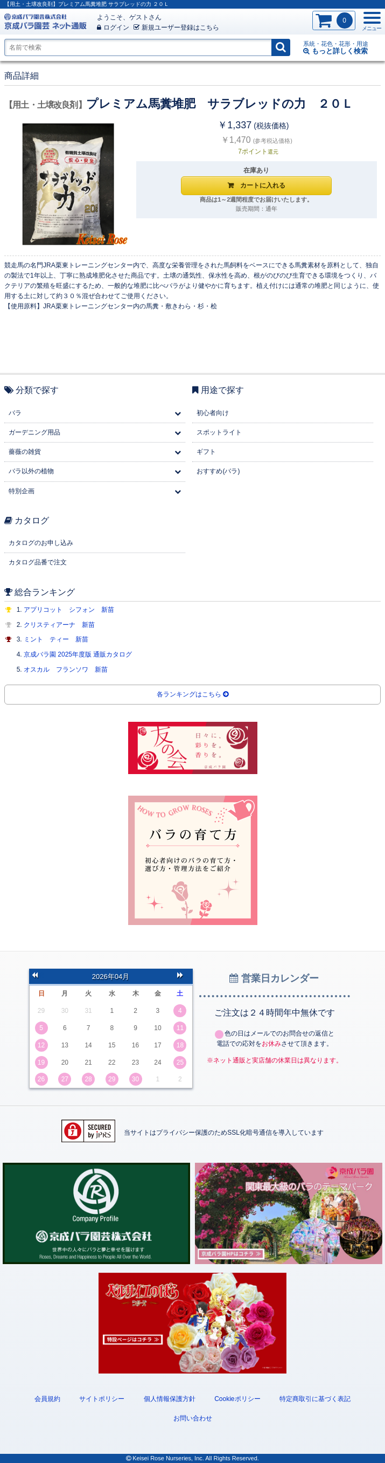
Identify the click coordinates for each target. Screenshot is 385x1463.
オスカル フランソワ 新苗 (66, 669)
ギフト (206, 452)
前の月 (38, 976)
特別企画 (21, 491)
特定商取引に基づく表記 (315, 1399)
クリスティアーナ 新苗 (59, 625)
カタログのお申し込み (41, 543)
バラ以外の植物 (31, 471)
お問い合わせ (192, 1418)
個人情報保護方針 (169, 1399)
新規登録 (176, 27)
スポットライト (219, 432)
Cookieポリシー (237, 1399)
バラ (15, 413)
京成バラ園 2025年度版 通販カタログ (78, 654)
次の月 (183, 976)
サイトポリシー (101, 1399)
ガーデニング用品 (34, 432)
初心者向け (213, 413)
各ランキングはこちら (192, 694)
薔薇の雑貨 (25, 452)
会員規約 (47, 1399)
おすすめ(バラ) (218, 471)
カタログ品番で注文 (38, 562)
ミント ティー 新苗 (56, 639)
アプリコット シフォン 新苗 (69, 609)
